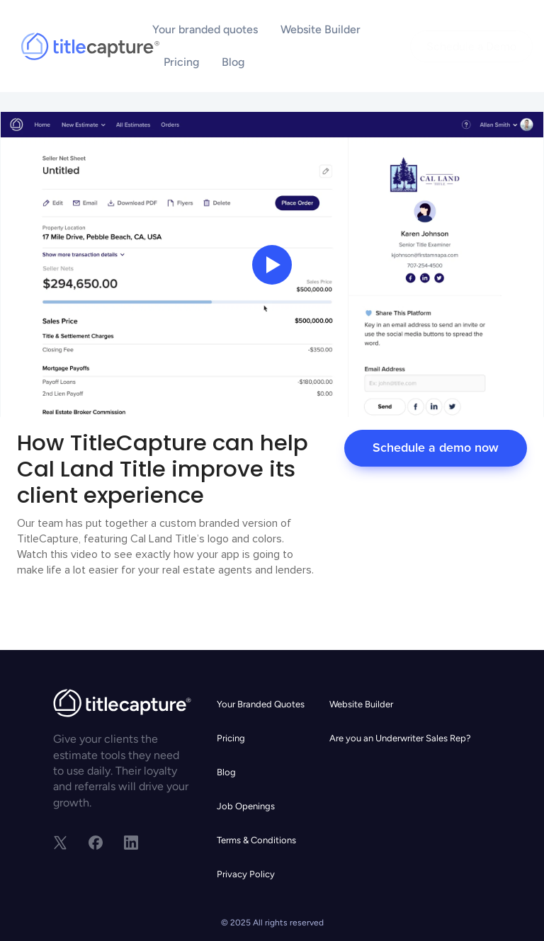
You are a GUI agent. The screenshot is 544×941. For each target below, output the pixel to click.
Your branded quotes (205, 29)
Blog (233, 62)
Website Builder (320, 29)
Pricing (181, 62)
